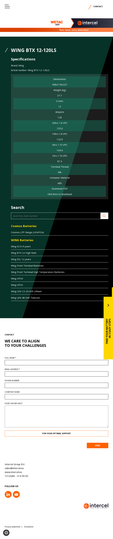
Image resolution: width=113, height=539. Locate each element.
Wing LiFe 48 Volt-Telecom (24, 297)
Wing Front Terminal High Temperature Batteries (36, 272)
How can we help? (15, 403)
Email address (13, 369)
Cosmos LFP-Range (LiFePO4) (26, 232)
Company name (13, 392)
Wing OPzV (16, 278)
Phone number (13, 381)
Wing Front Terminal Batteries (26, 265)
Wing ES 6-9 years (20, 246)
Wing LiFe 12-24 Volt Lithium (25, 291)
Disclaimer (29, 527)
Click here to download (60, 194)
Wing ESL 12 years (20, 259)
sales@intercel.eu (12, 468)
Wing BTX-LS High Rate (22, 252)
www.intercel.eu (12, 472)
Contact (98, 6)
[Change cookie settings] (6, 533)
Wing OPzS (16, 284)
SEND (98, 445)
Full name (11, 358)
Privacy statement (12, 527)
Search (103, 216)
